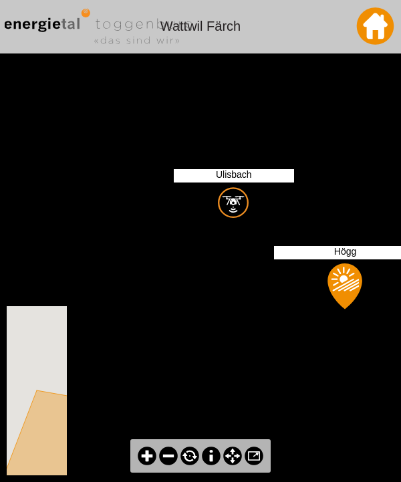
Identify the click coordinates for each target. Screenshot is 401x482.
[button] (41, 382)
